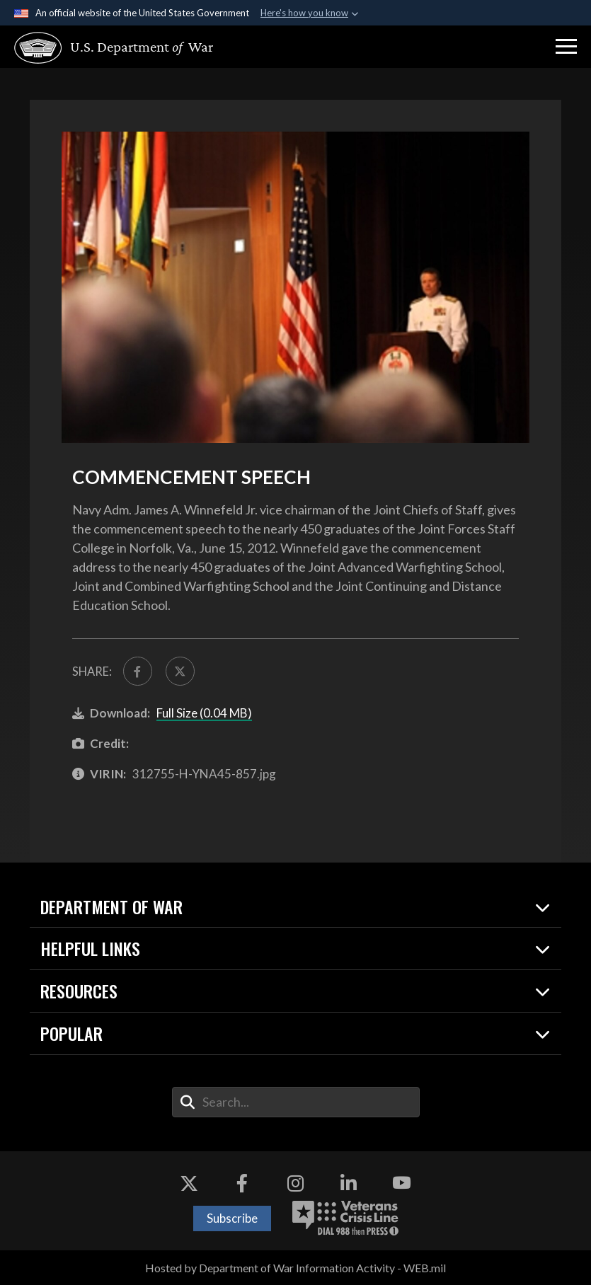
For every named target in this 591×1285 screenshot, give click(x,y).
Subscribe (232, 1218)
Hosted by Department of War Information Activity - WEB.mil (295, 1267)
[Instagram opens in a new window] (296, 1183)
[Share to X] (180, 671)
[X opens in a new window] (189, 1183)
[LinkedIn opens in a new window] (349, 1183)
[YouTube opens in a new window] (402, 1183)
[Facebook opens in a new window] (242, 1183)
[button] (566, 46)
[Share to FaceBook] (137, 671)
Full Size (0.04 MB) (204, 712)
